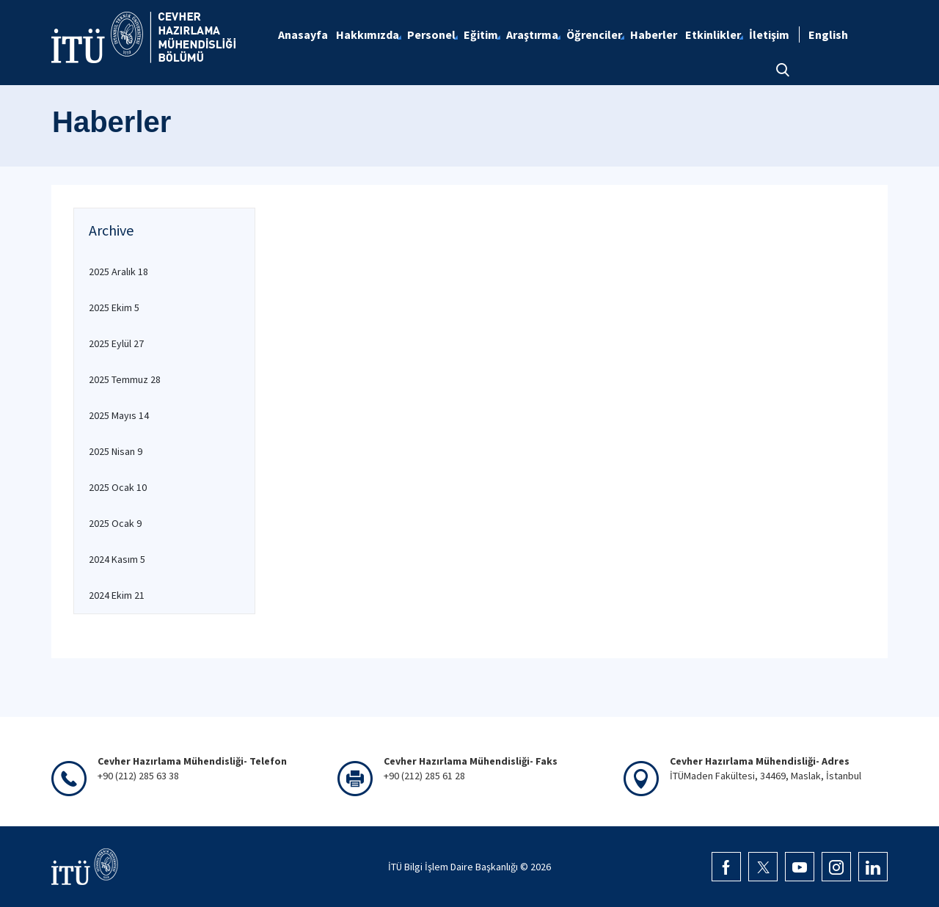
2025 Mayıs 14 (119, 415)
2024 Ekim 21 (117, 595)
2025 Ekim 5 (114, 307)
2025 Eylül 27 (116, 343)
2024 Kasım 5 (117, 559)
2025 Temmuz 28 (125, 379)
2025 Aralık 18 (118, 271)
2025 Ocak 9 (115, 523)
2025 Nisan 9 (115, 451)
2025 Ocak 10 (118, 487)
